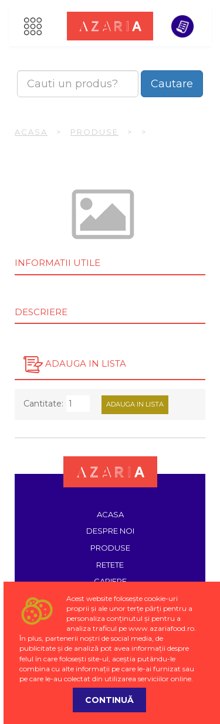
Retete (110, 564)
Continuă (109, 700)
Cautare (172, 83)
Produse (94, 131)
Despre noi (110, 530)
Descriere (41, 311)
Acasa (31, 131)
